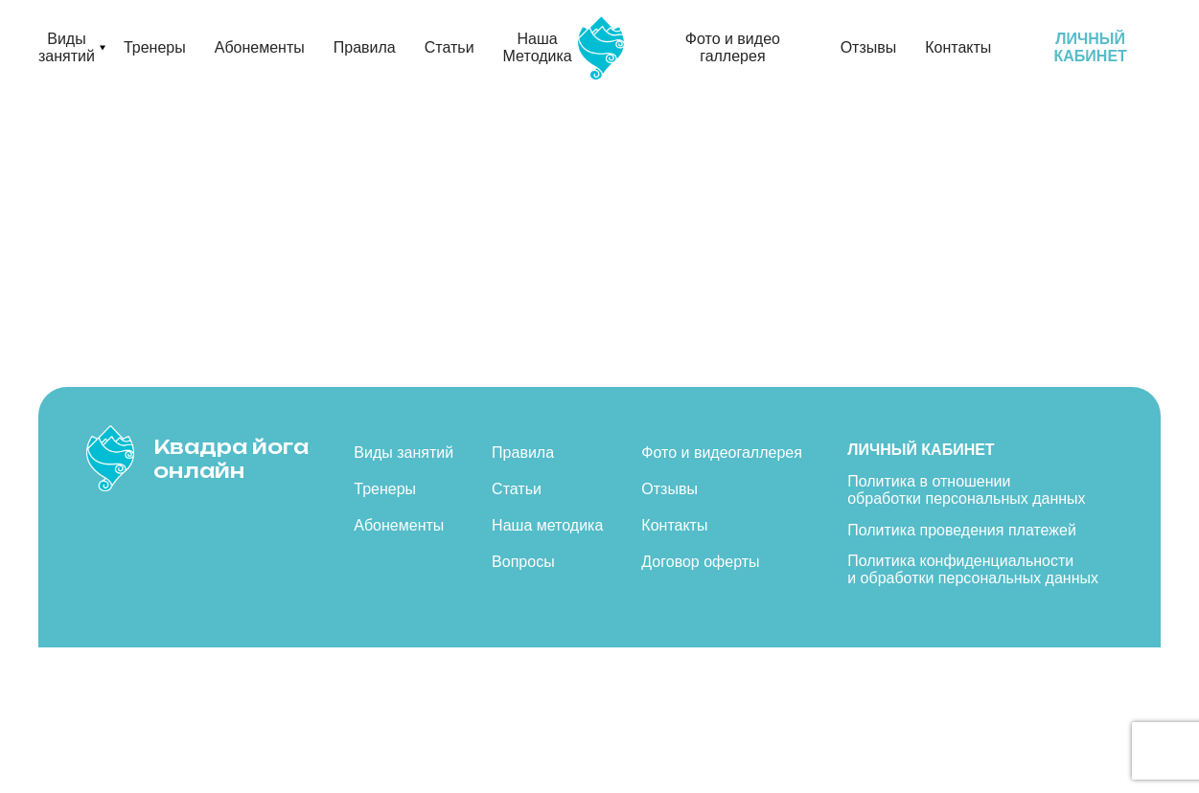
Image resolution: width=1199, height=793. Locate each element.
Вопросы (523, 562)
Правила (365, 47)
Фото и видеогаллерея (721, 452)
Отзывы (869, 47)
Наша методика (547, 525)
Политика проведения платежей (961, 530)
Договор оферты (700, 562)
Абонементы (260, 47)
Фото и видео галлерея (732, 47)
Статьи (449, 47)
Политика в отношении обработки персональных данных (966, 490)
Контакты (958, 47)
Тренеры (155, 47)
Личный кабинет (920, 450)
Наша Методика (537, 47)
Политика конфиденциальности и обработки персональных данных (972, 569)
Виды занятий (66, 47)
